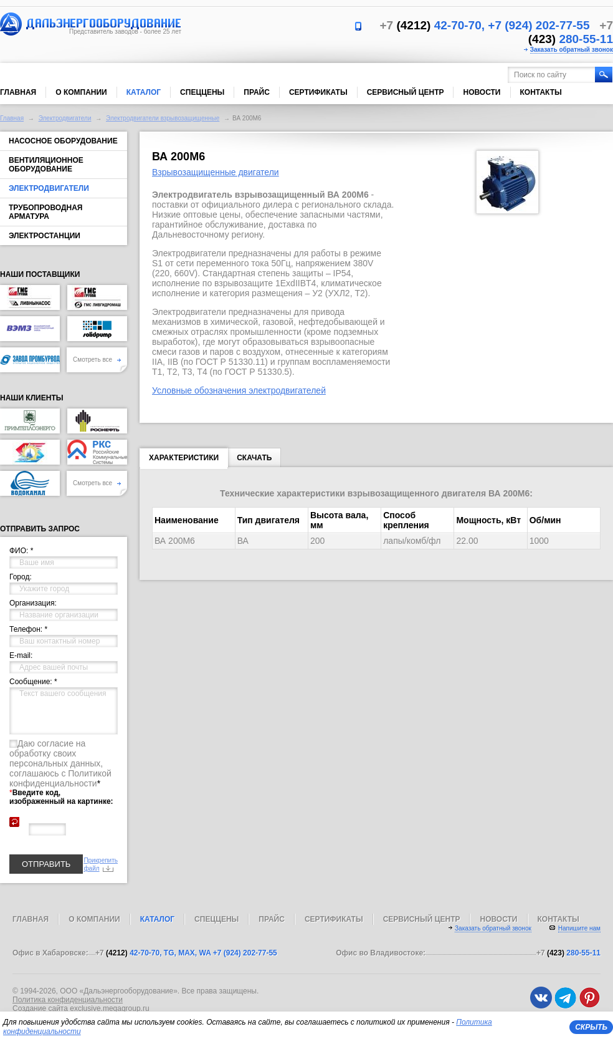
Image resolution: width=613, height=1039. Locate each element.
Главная (18, 92)
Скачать (254, 457)
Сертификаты (318, 92)
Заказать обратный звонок (571, 49)
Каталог (143, 92)
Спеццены (202, 92)
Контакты (541, 92)
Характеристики (183, 460)
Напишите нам (579, 928)
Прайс (257, 92)
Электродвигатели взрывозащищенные (162, 118)
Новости (481, 92)
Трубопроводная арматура (45, 212)
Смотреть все (97, 359)
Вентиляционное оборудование (46, 164)
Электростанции (44, 235)
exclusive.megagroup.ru (109, 1008)
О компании (81, 92)
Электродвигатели (65, 118)
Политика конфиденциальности (67, 999)
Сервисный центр (405, 92)
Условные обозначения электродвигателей (239, 390)
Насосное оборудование (63, 141)
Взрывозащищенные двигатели (215, 172)
